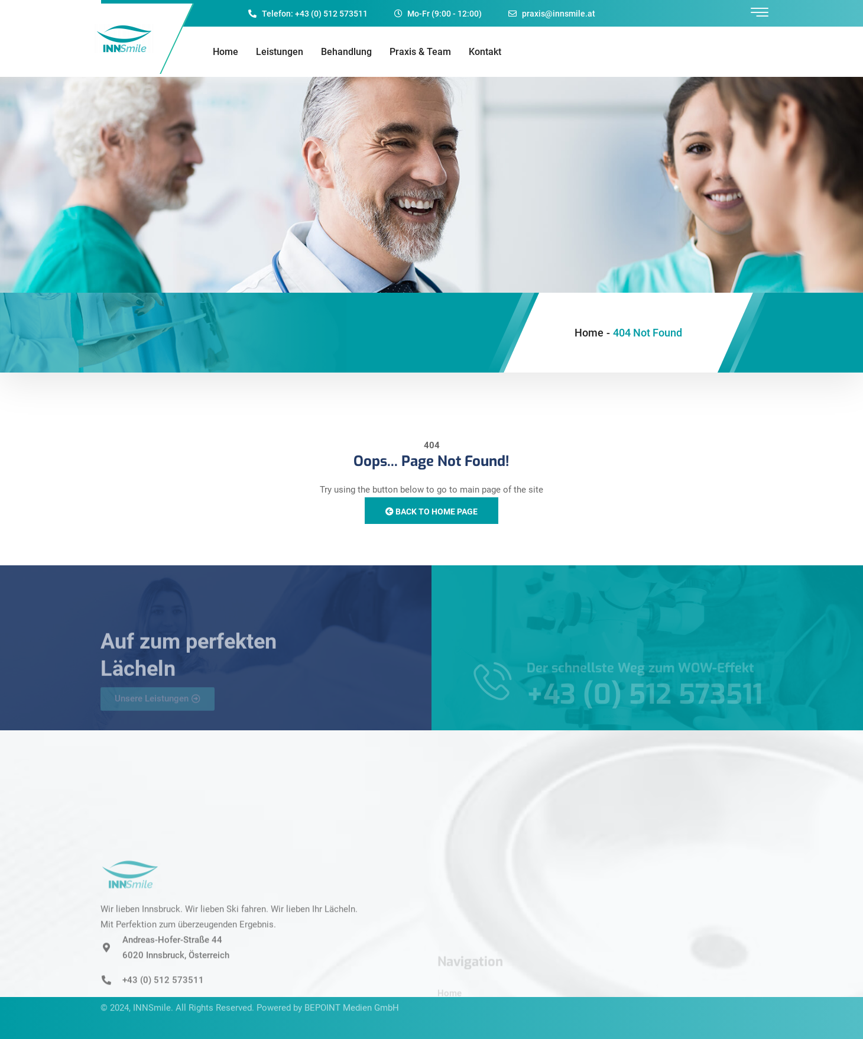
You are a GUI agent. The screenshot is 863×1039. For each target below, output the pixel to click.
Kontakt (485, 51)
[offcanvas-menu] (759, 13)
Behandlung (346, 51)
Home (225, 51)
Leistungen (279, 51)
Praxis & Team (420, 51)
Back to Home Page (431, 511)
